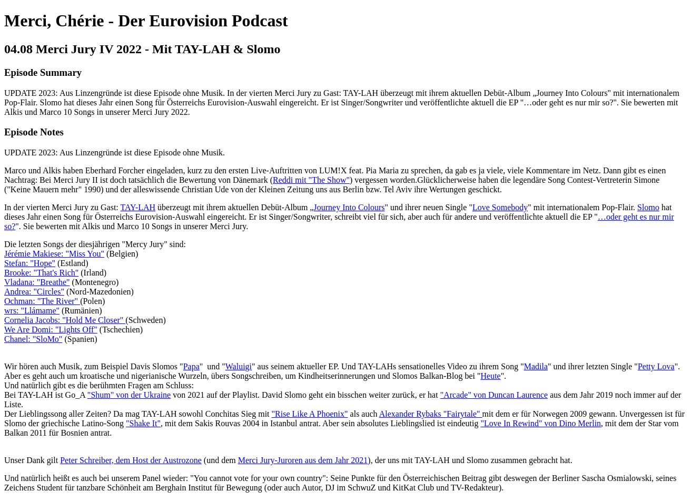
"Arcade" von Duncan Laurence (494, 394)
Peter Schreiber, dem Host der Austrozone (131, 460)
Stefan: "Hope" (29, 263)
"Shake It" (143, 423)
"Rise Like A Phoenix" (310, 413)
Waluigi (238, 366)
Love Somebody (500, 207)
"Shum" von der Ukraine (129, 394)
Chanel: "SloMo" (33, 339)
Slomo (648, 207)
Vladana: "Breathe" (37, 282)
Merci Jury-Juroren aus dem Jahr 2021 (303, 460)
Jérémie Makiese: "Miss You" (54, 253)
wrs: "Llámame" (32, 310)
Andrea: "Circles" (34, 291)
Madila (536, 366)
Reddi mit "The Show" (311, 179)
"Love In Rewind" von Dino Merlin (540, 423)
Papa (191, 366)
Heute (491, 375)
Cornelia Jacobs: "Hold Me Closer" (64, 320)
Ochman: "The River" (42, 301)
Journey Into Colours (348, 207)
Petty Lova (656, 366)
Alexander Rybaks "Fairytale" (430, 413)
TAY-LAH (138, 207)
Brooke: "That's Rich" (41, 272)
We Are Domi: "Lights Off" (50, 329)
